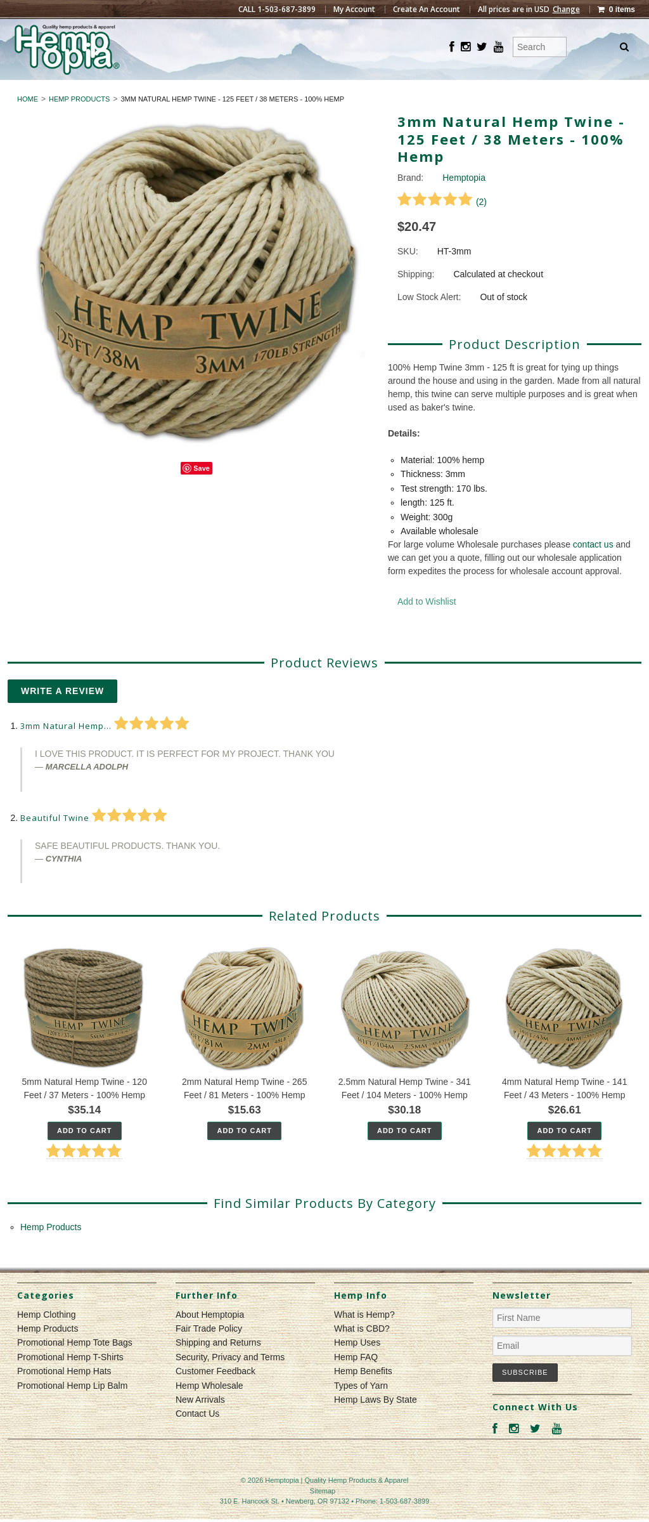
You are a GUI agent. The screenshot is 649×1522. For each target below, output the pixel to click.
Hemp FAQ (356, 1380)
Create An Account (426, 9)
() (442, 225)
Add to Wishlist (426, 625)
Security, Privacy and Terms (230, 1380)
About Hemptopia (210, 1337)
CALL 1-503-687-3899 (277, 9)
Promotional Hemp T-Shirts (70, 1380)
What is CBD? (362, 1351)
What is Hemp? (364, 1337)
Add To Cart (84, 1153)
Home (27, 122)
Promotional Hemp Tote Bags (74, 1366)
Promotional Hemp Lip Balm (72, 1408)
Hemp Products (377, 91)
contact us (593, 568)
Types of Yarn (361, 1408)
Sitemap (322, 1514)
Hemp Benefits (363, 1394)
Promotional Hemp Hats (64, 1394)
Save (201, 491)
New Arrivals (200, 1422)
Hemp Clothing (271, 91)
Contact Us (197, 1437)
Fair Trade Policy (209, 1351)
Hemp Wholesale (209, 1408)
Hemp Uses (357, 1366)
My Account (354, 9)
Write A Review (62, 714)
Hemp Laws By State (375, 1422)
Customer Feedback (215, 1394)
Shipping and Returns (218, 1366)
